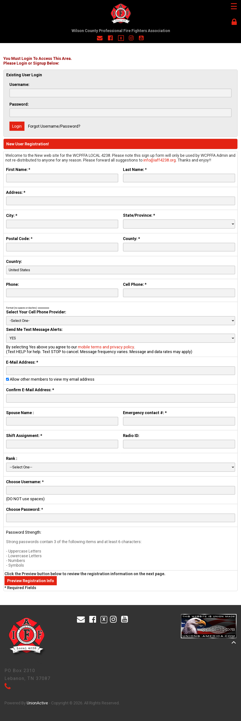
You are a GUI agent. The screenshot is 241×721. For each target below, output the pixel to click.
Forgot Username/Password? (54, 126)
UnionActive (37, 703)
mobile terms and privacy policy (106, 347)
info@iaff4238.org (159, 160)
